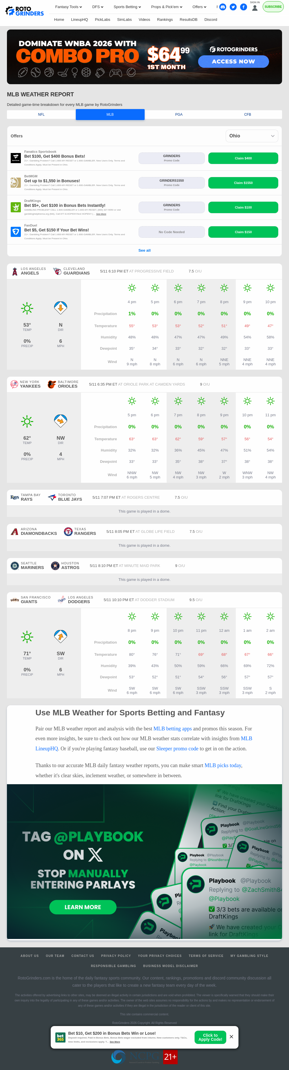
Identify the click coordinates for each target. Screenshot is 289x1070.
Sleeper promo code (177, 749)
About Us (30, 955)
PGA (179, 115)
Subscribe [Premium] (273, 6)
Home (59, 19)
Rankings (165, 19)
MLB (110, 115)
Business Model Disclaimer (170, 966)
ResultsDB (188, 19)
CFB (247, 115)
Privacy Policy (116, 955)
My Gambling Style (249, 955)
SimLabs (124, 19)
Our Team (55, 955)
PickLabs (102, 19)
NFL (41, 115)
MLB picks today (223, 765)
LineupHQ (79, 19)
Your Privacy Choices (160, 955)
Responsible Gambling (113, 966)
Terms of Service (206, 955)
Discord (211, 19)
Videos (144, 19)
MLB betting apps (173, 729)
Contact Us (82, 955)
